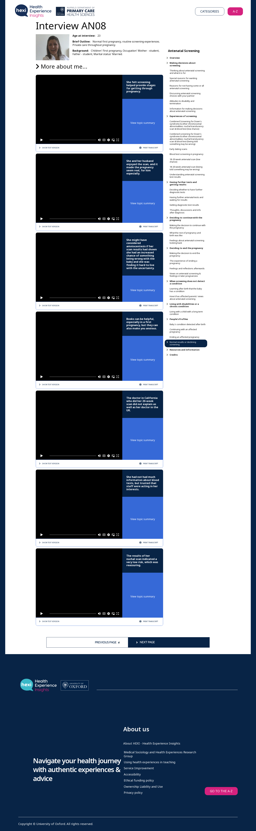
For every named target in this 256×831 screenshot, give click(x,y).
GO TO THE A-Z (221, 791)
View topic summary (142, 123)
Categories (209, 11)
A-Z (235, 11)
